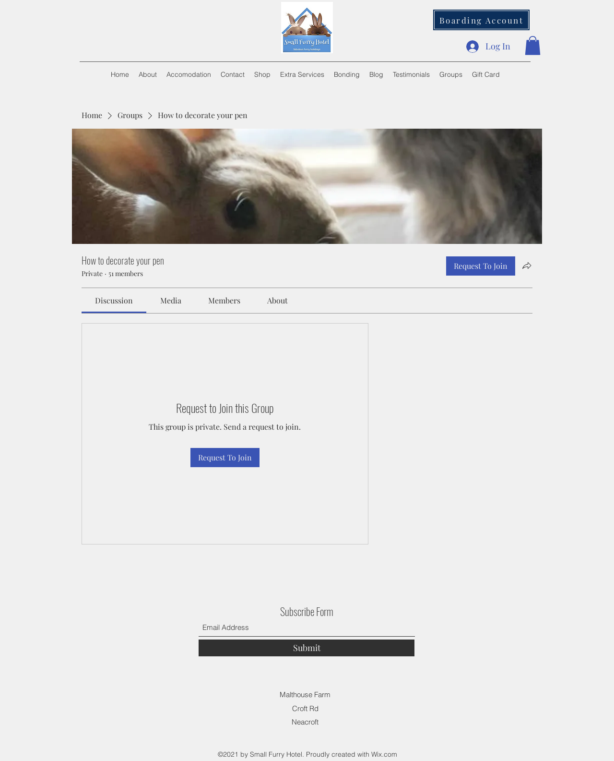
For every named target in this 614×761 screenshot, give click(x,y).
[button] (533, 45)
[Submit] (306, 648)
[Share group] (526, 265)
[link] (114, 300)
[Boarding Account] (481, 20)
